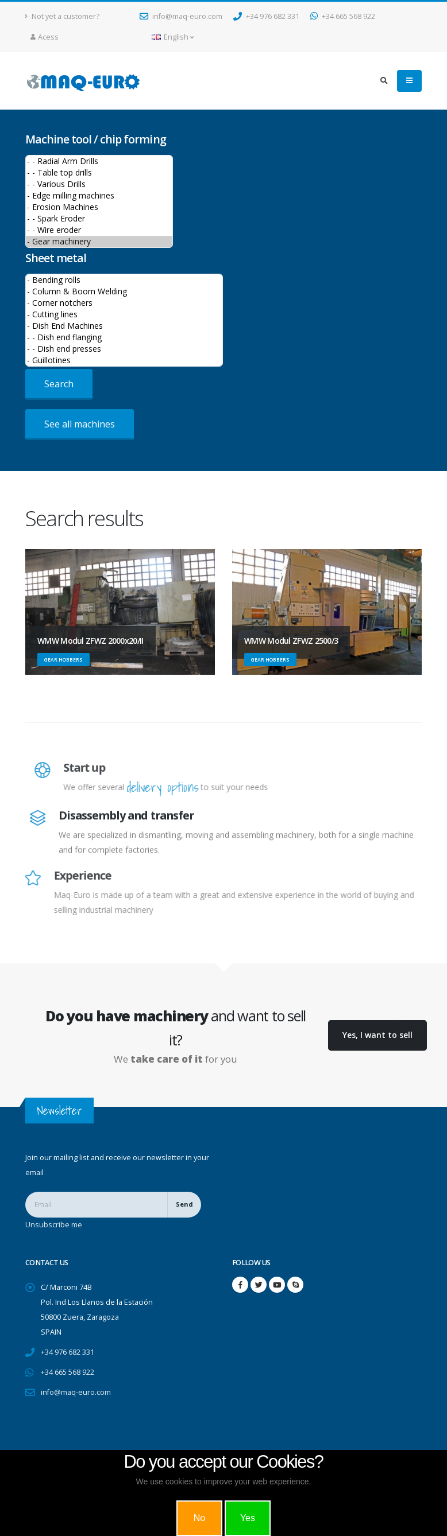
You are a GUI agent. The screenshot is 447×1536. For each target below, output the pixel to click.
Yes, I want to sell (377, 1034)
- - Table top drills (99, 172)
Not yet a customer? (62, 16)
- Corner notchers (124, 303)
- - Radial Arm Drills (99, 161)
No (199, 1518)
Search (59, 384)
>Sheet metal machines (124, 320)
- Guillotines (124, 360)
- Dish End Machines (124, 326)
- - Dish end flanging (124, 337)
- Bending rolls (124, 280)
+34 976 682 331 (266, 16)
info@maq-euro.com (181, 16)
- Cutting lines (124, 314)
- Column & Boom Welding (124, 291)
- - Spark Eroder (99, 218)
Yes (247, 1518)
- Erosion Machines (99, 207)
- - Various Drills (99, 184)
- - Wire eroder (99, 230)
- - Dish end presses (124, 349)
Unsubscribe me (53, 1225)
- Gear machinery (99, 241)
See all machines (79, 424)
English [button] (173, 37)
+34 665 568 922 (342, 16)
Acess (44, 37)
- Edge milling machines (99, 195)
